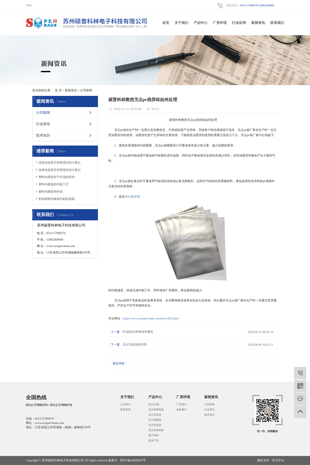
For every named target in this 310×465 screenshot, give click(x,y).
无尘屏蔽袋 (154, 419)
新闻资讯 (258, 23)
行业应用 (239, 23)
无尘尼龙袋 (154, 414)
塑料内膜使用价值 (51, 191)
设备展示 (181, 409)
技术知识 (43, 135)
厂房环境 (220, 23)
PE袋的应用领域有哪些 (138, 331)
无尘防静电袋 (156, 409)
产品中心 (201, 23)
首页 (165, 23)
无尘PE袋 (153, 404)
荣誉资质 (125, 409)
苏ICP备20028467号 (133, 460)
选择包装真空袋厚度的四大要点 (60, 162)
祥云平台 (278, 460)
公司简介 (125, 404)
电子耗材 (153, 435)
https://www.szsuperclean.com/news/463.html (151, 318)
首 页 (58, 90)
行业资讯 (43, 124)
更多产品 (153, 440)
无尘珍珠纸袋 (156, 430)
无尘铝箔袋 (154, 425)
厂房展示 (181, 404)
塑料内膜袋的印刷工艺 (54, 184)
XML (29, 5)
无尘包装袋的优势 (135, 344)
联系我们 (277, 23)
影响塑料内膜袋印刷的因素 (57, 199)
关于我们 (181, 23)
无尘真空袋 (132, 196)
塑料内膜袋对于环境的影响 (57, 177)
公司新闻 (86, 90)
